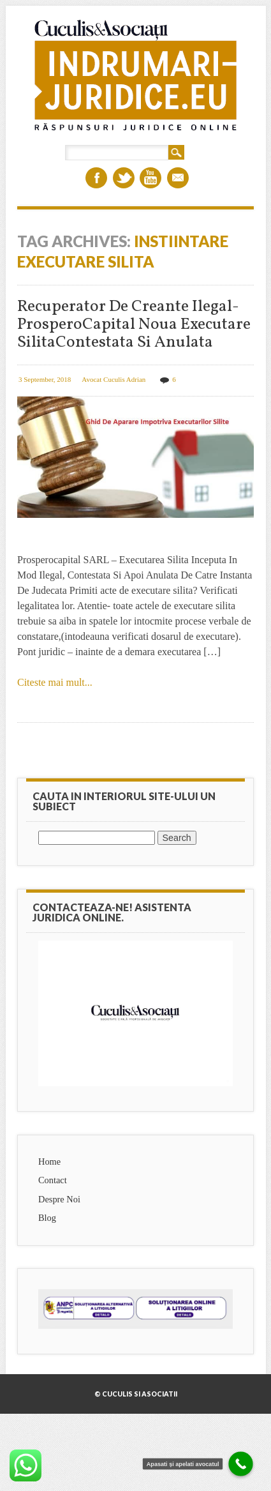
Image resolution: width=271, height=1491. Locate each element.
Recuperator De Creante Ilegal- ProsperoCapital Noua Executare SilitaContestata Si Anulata (134, 325)
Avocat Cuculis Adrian (113, 379)
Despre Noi (59, 1199)
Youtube (150, 177)
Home (49, 1161)
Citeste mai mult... (54, 682)
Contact (52, 1180)
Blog (47, 1218)
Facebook (96, 177)
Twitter (124, 177)
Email (178, 177)
